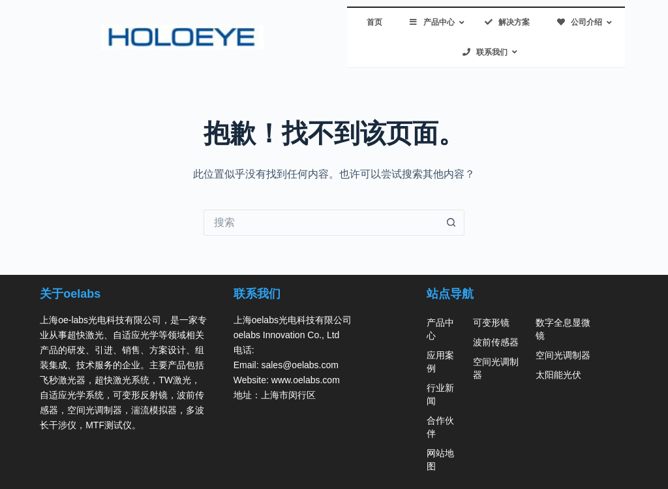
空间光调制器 (496, 368)
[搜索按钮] (451, 223)
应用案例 (440, 361)
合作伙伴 (440, 427)
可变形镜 (491, 322)
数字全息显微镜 (563, 329)
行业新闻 (440, 394)
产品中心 (440, 329)
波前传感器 (496, 342)
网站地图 (440, 459)
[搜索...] (321, 223)
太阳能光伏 (558, 375)
